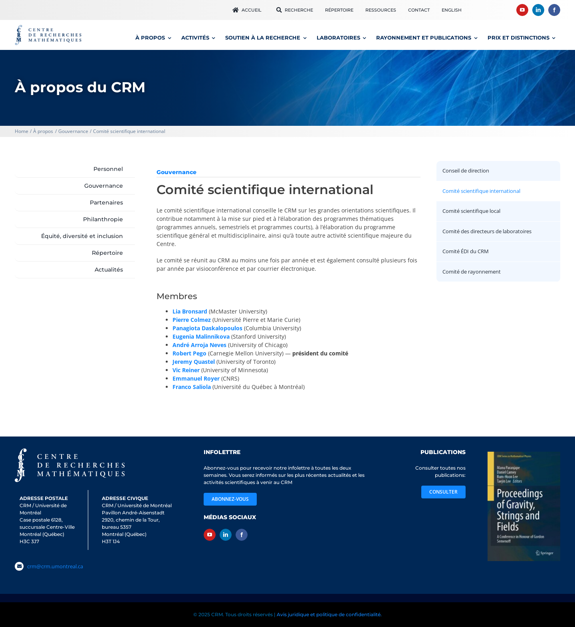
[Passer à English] (452, 10)
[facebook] (554, 10)
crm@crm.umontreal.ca (55, 566)
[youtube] (522, 10)
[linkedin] (538, 10)
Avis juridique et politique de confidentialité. (329, 614)
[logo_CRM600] (49, 26)
